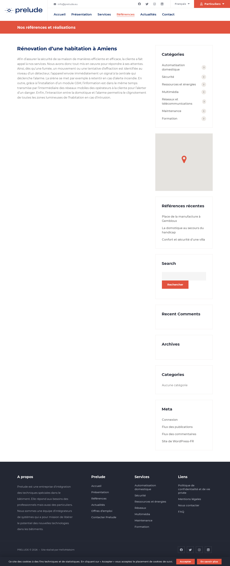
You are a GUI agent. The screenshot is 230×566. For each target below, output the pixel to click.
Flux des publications (177, 427)
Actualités (148, 14)
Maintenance (171, 111)
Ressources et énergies (179, 84)
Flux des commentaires (179, 434)
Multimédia (170, 92)
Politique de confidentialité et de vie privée (194, 489)
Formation (169, 118)
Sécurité (168, 77)
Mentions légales (189, 499)
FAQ (181, 511)
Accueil (60, 14)
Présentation (81, 14)
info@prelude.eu (68, 4)
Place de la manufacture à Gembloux (181, 219)
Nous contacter (188, 505)
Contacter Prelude (103, 517)
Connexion (170, 419)
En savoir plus (209, 561)
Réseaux (140, 508)
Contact (168, 14)
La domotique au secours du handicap (183, 230)
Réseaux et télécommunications (177, 101)
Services (104, 14)
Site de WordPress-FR (178, 441)
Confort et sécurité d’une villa (183, 239)
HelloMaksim (67, 549)
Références (126, 14)
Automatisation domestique (173, 67)
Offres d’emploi (101, 511)
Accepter (185, 561)
